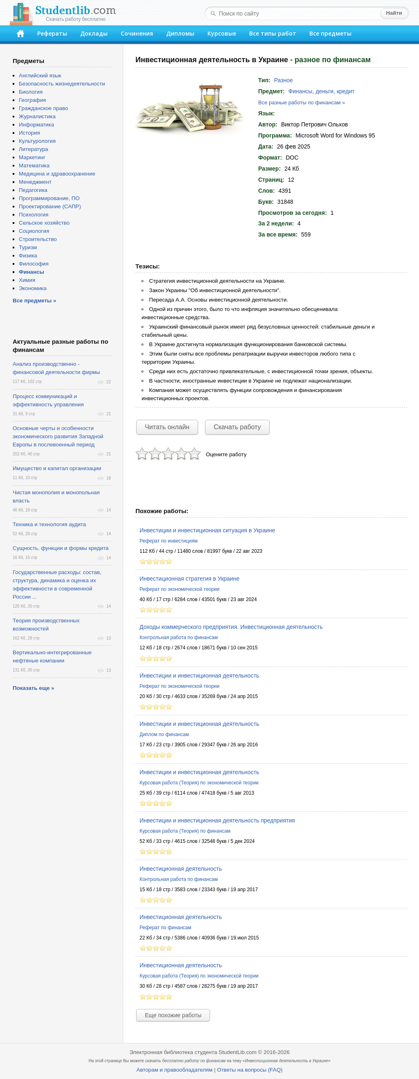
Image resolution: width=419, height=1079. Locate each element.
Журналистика (37, 116)
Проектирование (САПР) (50, 206)
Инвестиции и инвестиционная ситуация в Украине (207, 530)
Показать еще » (33, 688)
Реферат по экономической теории (179, 589)
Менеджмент (35, 182)
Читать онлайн (167, 426)
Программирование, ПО (49, 198)
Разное (283, 80)
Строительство (38, 239)
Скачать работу (237, 426)
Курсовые (221, 33)
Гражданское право (43, 108)
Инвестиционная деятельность (181, 868)
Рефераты (52, 33)
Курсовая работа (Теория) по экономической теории (199, 783)
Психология (33, 215)
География (32, 100)
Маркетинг (32, 157)
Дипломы (180, 33)
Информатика (36, 125)
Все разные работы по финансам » (301, 102)
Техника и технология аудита (49, 524)
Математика (34, 165)
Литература (33, 149)
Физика (28, 255)
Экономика (33, 288)
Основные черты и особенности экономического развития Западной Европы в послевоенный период (58, 436)
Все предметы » (34, 300)
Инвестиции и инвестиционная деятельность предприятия (217, 820)
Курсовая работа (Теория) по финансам (185, 831)
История (29, 133)
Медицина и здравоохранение (57, 174)
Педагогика (33, 190)
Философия (34, 264)
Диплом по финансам (164, 734)
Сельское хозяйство (44, 223)
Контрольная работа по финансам (179, 637)
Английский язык (40, 75)
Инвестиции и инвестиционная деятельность (199, 675)
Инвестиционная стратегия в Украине (189, 578)
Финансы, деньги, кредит (321, 91)
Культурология (37, 141)
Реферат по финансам (165, 927)
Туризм (28, 247)
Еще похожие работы (173, 1015)
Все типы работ (272, 33)
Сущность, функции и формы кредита (60, 548)
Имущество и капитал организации (57, 468)
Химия (27, 280)
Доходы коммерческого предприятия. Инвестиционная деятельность (231, 627)
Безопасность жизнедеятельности (62, 84)
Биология (31, 92)
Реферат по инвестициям (169, 541)
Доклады (94, 33)
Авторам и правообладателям (175, 1070)
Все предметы (330, 33)
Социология (34, 231)
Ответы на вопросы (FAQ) (249, 1070)
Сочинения (137, 33)
